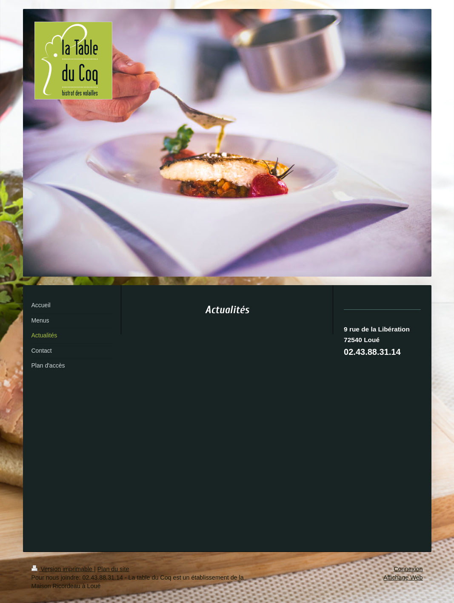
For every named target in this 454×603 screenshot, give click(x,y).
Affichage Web (403, 577)
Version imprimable (62, 569)
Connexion (408, 569)
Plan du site (113, 569)
